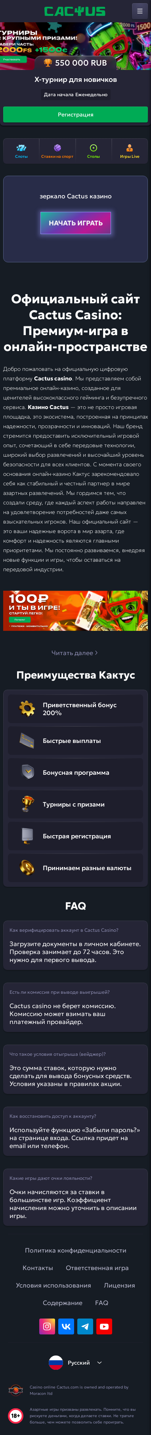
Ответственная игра (97, 1268)
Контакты (38, 1268)
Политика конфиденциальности (75, 1250)
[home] (75, 11)
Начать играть (76, 223)
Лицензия (119, 1285)
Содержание (62, 1303)
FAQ (101, 1303)
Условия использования (53, 1285)
